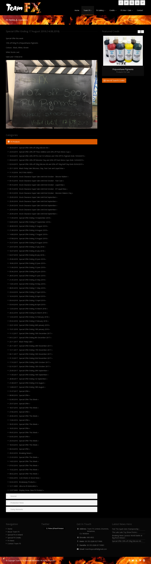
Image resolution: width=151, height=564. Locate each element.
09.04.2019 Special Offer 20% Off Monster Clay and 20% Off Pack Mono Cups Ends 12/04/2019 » (46, 160)
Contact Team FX (14, 543)
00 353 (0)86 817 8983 (95, 545)
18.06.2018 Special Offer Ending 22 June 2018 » (27, 263)
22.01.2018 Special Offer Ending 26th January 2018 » (29, 325)
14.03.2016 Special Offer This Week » (23, 461)
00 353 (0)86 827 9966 (93, 541)
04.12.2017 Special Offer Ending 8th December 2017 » (30, 337)
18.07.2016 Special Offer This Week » (23, 408)
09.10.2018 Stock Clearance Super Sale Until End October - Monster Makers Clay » (41, 193)
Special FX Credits (14, 538)
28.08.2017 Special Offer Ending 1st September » (28, 379)
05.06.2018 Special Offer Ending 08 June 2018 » (27, 271)
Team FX (88, 10)
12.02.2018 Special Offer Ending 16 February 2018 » (29, 317)
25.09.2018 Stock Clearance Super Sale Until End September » (33, 197)
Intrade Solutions (32, 560)
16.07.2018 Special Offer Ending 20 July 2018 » (27, 251)
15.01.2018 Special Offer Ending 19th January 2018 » (29, 329)
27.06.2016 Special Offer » (19, 412)
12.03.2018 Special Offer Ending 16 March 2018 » (28, 309)
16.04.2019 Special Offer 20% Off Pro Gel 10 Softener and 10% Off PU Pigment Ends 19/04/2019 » (47, 156)
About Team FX (13, 532)
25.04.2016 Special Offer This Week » (23, 441)
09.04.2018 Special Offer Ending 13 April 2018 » (27, 300)
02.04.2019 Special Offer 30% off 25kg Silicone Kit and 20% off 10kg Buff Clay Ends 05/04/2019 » (46, 164)
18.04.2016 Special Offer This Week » (23, 445)
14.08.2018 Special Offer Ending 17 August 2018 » (28, 234)
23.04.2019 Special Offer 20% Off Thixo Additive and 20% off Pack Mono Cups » (40, 152)
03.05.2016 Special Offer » (19, 436)
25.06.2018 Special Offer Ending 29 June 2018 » (27, 259)
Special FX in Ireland (15, 535)
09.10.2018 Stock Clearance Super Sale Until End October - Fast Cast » (36, 181)
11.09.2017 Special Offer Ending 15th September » (28, 375)
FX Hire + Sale (127, 10)
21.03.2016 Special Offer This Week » (23, 457)
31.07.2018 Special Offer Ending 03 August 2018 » (28, 242)
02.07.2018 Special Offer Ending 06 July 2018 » (27, 255)
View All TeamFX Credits (114, 80)
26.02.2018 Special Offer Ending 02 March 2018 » (28, 313)
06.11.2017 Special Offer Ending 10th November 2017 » (30, 354)
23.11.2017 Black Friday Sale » (21, 342)
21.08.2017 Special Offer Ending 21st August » (27, 383)
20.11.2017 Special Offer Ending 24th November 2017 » (30, 346)
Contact (140, 10)
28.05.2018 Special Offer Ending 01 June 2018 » (27, 276)
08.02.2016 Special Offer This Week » (23, 474)
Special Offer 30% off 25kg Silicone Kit (127, 541)
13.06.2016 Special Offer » (19, 420)
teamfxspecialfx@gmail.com (96, 549)
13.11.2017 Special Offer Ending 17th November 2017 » (30, 350)
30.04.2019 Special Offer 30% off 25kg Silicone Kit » (29, 148)
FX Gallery (100, 10)
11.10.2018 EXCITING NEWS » (21, 172)
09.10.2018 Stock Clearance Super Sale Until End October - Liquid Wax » (37, 185)
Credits (112, 10)
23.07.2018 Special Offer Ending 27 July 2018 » (27, 247)
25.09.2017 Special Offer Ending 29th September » (28, 370)
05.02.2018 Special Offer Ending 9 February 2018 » (28, 321)
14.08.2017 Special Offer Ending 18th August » (27, 387)
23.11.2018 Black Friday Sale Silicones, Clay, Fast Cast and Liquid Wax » (37, 168)
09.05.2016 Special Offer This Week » (23, 432)
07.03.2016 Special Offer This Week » (23, 465)
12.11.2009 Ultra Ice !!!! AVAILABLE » (23, 486)
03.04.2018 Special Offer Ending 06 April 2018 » (27, 304)
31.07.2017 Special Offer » (19, 391)
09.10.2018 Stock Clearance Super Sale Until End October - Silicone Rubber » (38, 176)
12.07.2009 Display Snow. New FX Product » (26, 490)
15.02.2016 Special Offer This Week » (23, 469)
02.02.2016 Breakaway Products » (22, 482)
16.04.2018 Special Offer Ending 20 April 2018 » (27, 296)
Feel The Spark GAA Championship (126, 529)
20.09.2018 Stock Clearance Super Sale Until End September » (33, 214)
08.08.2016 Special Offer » (19, 395)
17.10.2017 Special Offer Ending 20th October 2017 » (29, 362)
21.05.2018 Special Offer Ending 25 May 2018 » (27, 280)
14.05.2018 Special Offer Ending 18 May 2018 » (27, 284)
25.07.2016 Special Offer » (19, 403)
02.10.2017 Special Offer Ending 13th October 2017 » (29, 366)
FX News (11, 540)
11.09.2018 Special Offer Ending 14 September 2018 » (30, 218)
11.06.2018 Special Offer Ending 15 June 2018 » (27, 267)
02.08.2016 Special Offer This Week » (23, 399)
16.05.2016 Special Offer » (19, 428)
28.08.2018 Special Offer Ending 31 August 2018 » (28, 226)
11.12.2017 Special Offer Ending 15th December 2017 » (30, 333)
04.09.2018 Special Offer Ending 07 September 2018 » (30, 222)
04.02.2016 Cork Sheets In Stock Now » (24, 478)
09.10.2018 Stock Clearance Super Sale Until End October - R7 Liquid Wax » (38, 189)
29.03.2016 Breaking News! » (20, 453)
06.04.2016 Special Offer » (19, 449)
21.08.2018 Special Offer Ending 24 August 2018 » (28, 230)
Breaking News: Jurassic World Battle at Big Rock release (127, 536)
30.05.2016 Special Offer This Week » (23, 424)
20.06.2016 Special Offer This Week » (23, 416)
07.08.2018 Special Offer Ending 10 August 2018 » (28, 238)
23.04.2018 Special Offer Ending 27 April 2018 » (27, 292)
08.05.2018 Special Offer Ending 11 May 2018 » (27, 288)
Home (77, 10)
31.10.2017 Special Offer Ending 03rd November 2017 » (30, 358)
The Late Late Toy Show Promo (125, 532)
